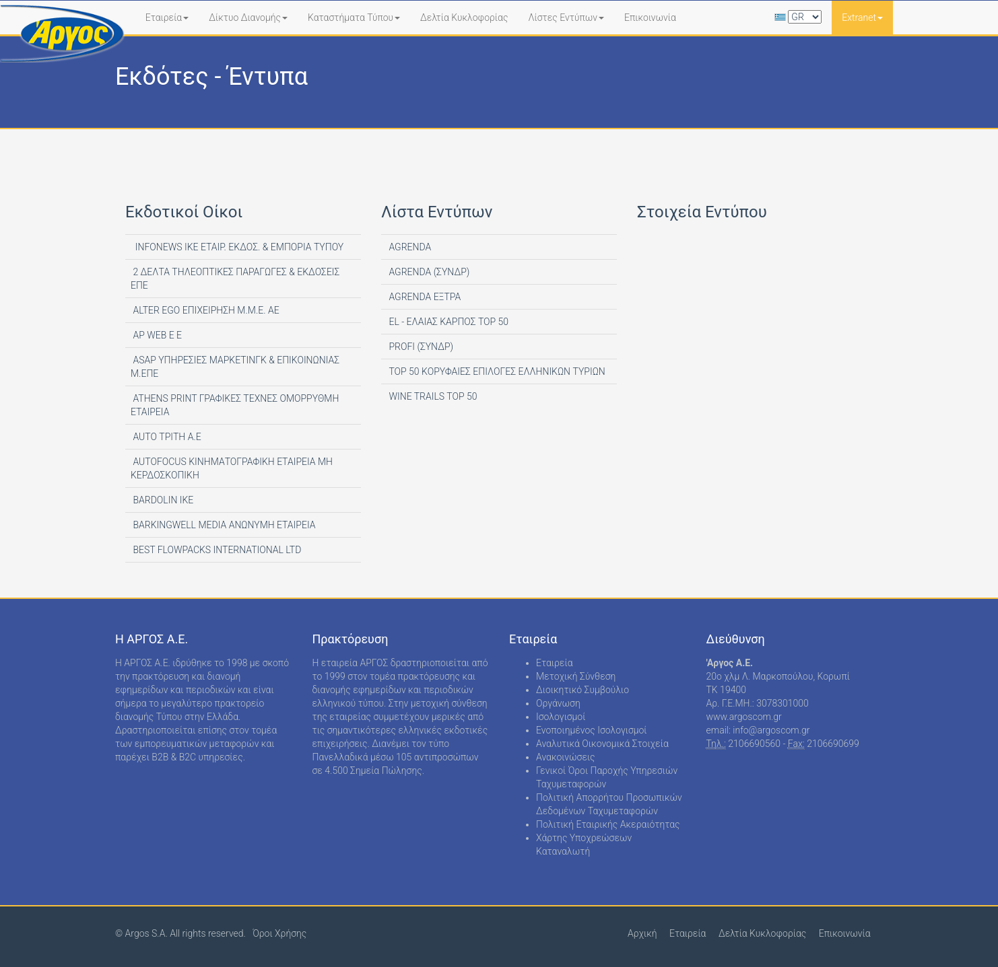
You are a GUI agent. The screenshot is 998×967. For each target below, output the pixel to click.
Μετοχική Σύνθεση (576, 676)
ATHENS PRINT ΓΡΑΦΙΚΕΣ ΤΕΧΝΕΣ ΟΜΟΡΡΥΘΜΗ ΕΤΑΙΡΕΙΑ (235, 405)
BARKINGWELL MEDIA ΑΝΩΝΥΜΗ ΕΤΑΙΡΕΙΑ (223, 525)
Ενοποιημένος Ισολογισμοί (591, 730)
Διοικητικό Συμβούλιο (582, 689)
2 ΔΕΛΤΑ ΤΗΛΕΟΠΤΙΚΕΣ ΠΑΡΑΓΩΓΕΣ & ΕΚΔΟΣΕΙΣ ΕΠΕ (235, 278)
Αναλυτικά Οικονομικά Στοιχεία (602, 743)
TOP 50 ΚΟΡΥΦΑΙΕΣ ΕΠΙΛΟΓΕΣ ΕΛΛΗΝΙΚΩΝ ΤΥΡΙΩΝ (496, 371)
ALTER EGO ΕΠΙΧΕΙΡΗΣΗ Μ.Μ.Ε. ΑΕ (205, 310)
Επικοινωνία (650, 17)
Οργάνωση (558, 703)
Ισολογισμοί (560, 716)
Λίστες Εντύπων (566, 17)
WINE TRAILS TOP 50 (432, 396)
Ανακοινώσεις (565, 757)
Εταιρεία (167, 17)
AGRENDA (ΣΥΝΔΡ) (428, 271)
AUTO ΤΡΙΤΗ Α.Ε (166, 436)
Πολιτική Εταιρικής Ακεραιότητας (608, 824)
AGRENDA (409, 247)
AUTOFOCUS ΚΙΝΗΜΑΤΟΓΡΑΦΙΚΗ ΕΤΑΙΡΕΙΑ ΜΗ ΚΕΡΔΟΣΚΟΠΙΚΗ (232, 468)
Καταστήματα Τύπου (354, 17)
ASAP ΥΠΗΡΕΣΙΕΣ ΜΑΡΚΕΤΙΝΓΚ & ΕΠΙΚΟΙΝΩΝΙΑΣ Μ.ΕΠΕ (235, 367)
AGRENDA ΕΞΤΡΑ (424, 296)
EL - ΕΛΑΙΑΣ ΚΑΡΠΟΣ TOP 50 (447, 321)
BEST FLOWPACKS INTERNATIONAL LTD (216, 549)
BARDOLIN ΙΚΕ (162, 500)
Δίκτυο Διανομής (248, 17)
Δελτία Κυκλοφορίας (464, 17)
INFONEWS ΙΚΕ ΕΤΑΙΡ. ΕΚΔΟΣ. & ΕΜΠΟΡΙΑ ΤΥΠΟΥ (237, 247)
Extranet (862, 17)
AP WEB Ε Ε (156, 335)
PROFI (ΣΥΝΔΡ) (420, 346)
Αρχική (642, 933)
